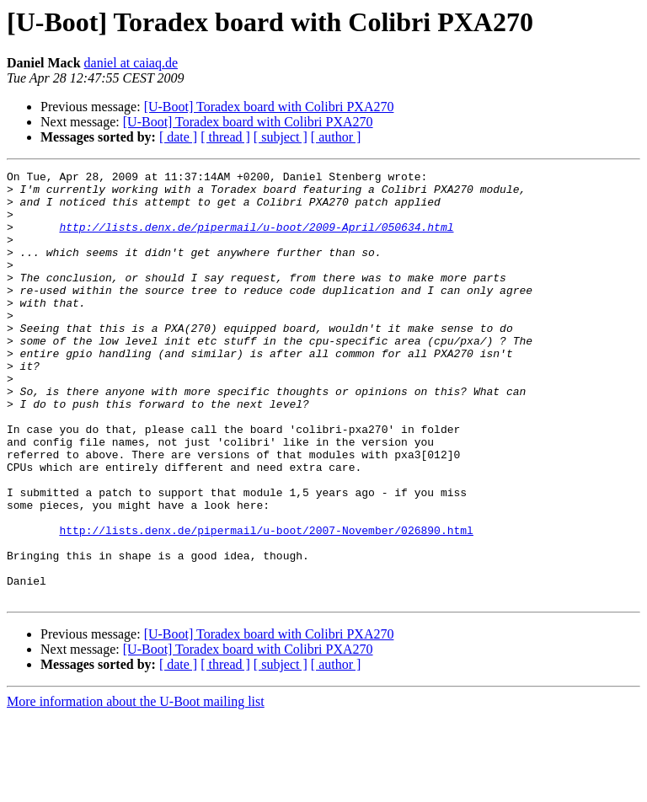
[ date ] (178, 137)
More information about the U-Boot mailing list (136, 787)
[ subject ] (280, 137)
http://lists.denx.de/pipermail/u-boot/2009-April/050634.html (256, 239)
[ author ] (336, 137)
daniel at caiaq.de (131, 63)
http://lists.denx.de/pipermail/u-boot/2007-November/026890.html (266, 603)
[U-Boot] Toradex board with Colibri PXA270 (269, 106)
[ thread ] (225, 137)
